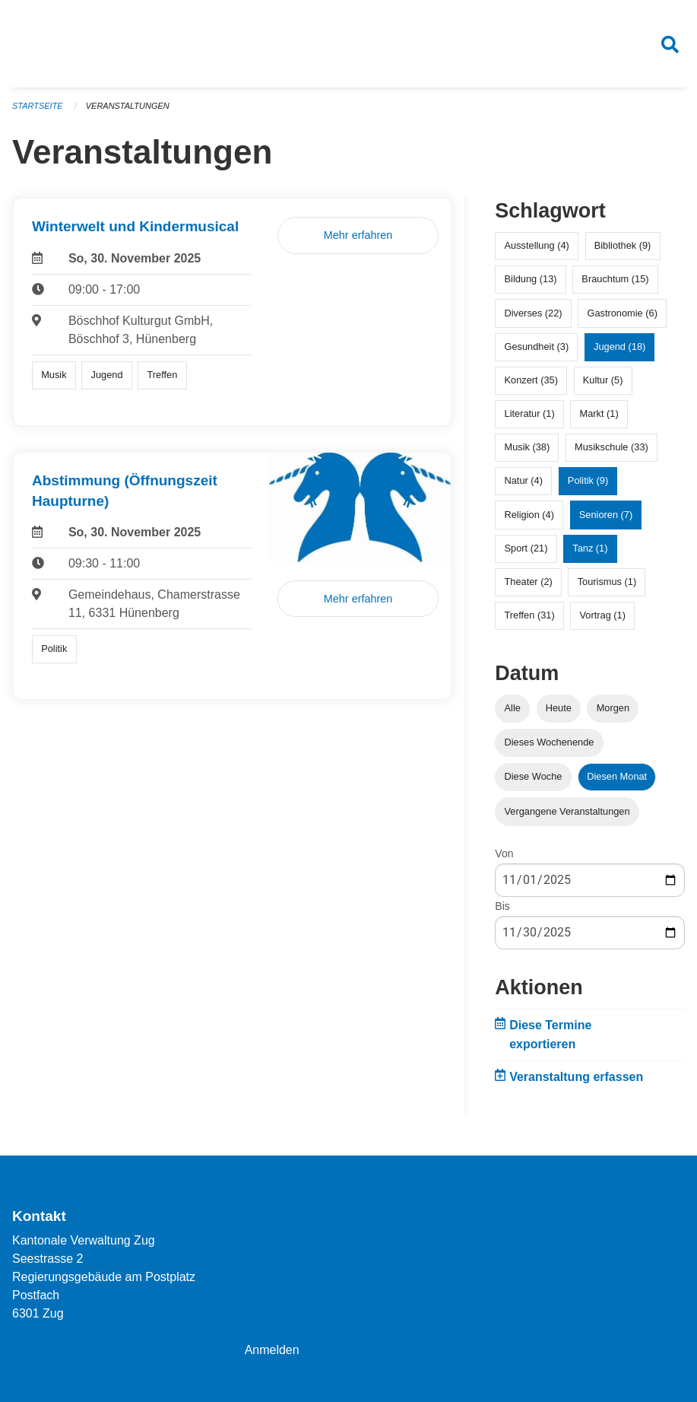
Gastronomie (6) (622, 313)
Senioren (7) (605, 514)
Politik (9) (588, 481)
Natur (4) (524, 481)
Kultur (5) (603, 380)
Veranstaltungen (127, 106)
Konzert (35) (531, 380)
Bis (502, 907)
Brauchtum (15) (614, 279)
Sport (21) (526, 549)
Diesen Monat (617, 777)
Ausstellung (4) (537, 246)
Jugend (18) (619, 346)
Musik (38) (527, 447)
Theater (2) (529, 582)
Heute (559, 708)
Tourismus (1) (607, 582)
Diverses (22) (533, 313)
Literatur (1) (530, 414)
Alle (513, 708)
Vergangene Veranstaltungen (567, 811)
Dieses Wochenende (549, 743)
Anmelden (272, 1349)
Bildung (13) (531, 279)
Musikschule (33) (611, 447)
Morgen (613, 708)
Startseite (37, 106)
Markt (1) (598, 414)
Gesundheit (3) (537, 346)
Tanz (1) (589, 549)
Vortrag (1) (603, 616)
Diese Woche (533, 777)
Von (504, 853)
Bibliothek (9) (622, 246)
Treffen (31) (530, 616)
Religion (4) (529, 514)
